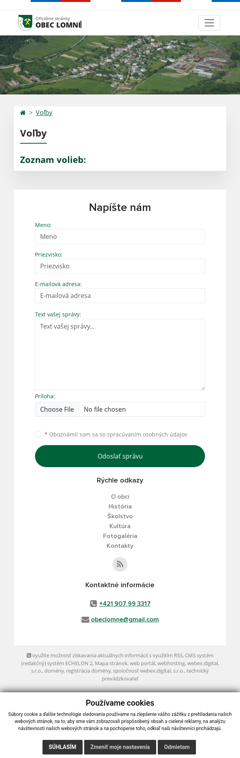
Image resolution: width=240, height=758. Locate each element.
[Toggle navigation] (209, 23)
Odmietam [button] (177, 747)
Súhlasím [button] (62, 747)
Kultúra (120, 526)
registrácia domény (88, 670)
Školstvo (120, 516)
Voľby (44, 112)
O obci (120, 497)
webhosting (171, 663)
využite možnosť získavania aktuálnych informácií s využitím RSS (105, 655)
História (120, 506)
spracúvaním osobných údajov (147, 434)
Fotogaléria (120, 536)
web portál (142, 663)
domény (54, 670)
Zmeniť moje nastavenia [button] (120, 747)
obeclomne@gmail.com (125, 619)
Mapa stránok (111, 663)
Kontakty (120, 546)
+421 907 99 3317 (125, 604)
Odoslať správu (120, 456)
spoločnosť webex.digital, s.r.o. (148, 670)
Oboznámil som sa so (115, 434)
